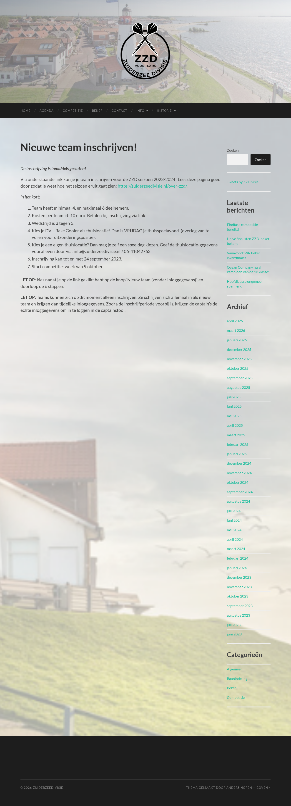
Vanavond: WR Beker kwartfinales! (243, 255)
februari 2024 (237, 558)
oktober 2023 (237, 596)
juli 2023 (234, 624)
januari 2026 (237, 340)
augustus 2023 (238, 615)
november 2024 (239, 473)
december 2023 (239, 577)
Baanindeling (237, 678)
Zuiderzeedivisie (48, 787)
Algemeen (235, 669)
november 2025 (239, 359)
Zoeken (233, 150)
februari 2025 (237, 444)
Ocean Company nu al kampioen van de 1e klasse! (248, 269)
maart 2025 (236, 435)
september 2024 (240, 492)
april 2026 (235, 321)
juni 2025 (234, 406)
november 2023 (239, 587)
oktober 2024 (237, 482)
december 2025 (239, 349)
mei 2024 (234, 530)
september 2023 (240, 605)
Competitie (73, 110)
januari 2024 (237, 567)
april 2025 (235, 425)
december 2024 (239, 463)
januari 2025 (237, 453)
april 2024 (235, 539)
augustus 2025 (238, 387)
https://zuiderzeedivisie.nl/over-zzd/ (152, 185)
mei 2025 (234, 416)
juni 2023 (234, 634)
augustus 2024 (238, 501)
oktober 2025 (237, 368)
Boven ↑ (264, 787)
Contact (119, 110)
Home (25, 110)
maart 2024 (236, 548)
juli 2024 (234, 510)
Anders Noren (239, 787)
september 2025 (240, 378)
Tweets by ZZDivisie (242, 182)
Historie (164, 110)
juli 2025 (234, 397)
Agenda (47, 110)
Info (140, 110)
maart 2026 (236, 330)
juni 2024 (234, 520)
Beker (97, 110)
